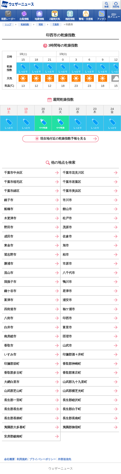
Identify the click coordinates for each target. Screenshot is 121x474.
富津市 (8, 300)
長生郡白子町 (72, 409)
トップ (8, 24)
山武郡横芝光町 (73, 390)
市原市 (67, 263)
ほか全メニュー (114, 15)
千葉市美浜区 (72, 190)
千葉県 (56, 24)
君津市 (67, 291)
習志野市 (10, 254)
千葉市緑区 (11, 190)
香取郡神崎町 (72, 363)
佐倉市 (67, 236)
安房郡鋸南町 (13, 436)
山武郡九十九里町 (75, 381)
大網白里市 (11, 381)
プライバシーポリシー (42, 459)
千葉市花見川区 (73, 172)
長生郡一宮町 (13, 400)
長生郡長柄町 (13, 418)
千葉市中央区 (13, 172)
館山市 (67, 209)
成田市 (8, 236)
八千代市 (69, 272)
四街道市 (10, 309)
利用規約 (22, 459)
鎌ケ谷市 (10, 291)
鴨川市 (67, 281)
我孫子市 (10, 281)
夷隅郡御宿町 (72, 427)
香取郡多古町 (13, 372)
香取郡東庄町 (72, 372)
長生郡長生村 (13, 409)
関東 (41, 24)
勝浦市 (8, 263)
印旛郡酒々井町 (73, 354)
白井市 (8, 327)
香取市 (8, 345)
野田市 (8, 227)
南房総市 (10, 336)
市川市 (67, 200)
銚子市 (8, 200)
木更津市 (10, 218)
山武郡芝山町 (13, 390)
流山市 (8, 272)
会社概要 (9, 459)
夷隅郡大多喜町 (15, 427)
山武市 (67, 345)
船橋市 (8, 209)
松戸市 (67, 218)
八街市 (8, 318)
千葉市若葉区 (72, 181)
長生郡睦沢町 (72, 400)
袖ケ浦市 (69, 309)
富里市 (67, 327)
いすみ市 (10, 354)
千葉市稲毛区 (13, 181)
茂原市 (67, 227)
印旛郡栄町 (11, 363)
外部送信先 (64, 459)
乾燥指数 (25, 24)
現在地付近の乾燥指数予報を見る (60, 138)
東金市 (8, 245)
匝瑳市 (67, 336)
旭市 (66, 245)
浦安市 (67, 300)
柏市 (66, 254)
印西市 (67, 318)
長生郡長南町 (72, 418)
